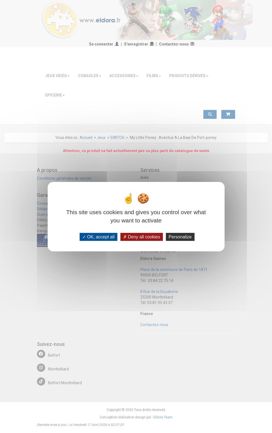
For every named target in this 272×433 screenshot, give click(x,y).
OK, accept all (98, 236)
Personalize (180, 236)
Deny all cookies (141, 236)
